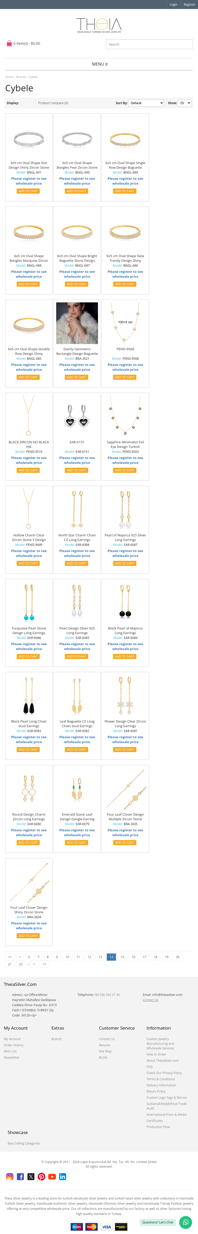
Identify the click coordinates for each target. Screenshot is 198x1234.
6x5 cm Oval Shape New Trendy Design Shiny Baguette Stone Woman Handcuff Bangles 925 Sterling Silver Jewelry (125, 258)
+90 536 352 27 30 (107, 995)
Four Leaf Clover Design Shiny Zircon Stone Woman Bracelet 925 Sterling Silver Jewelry (28, 910)
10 (67, 957)
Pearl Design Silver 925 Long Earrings (77, 630)
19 (167, 957)
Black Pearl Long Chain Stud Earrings (28, 723)
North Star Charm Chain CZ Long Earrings (77, 537)
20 (177, 957)
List (23, 103)
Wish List (10, 1051)
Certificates (154, 1121)
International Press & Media (166, 1114)
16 (133, 957)
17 (144, 957)
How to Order (156, 1054)
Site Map (105, 1051)
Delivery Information (161, 1085)
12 (89, 957)
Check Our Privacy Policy (164, 1073)
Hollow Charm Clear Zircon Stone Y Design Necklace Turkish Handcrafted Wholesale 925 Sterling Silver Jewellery (29, 538)
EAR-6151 (77, 442)
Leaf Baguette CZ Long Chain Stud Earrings (77, 723)
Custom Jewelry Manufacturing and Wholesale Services (160, 1043)
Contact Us (151, 1000)
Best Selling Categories (24, 1143)
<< (10, 957)
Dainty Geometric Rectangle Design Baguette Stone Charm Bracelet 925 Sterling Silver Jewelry (77, 351)
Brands (21, 77)
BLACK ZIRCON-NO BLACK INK (29, 444)
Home (9, 77)
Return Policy (155, 1091)
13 (100, 957)
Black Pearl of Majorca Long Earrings (125, 630)
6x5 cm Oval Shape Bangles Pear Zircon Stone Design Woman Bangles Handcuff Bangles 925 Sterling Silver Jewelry (77, 165)
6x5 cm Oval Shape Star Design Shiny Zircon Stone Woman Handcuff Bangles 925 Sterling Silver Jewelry (29, 165)
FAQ (149, 1067)
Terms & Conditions (160, 1079)
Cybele (33, 77)
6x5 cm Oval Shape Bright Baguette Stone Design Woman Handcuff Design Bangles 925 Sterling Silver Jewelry (77, 258)
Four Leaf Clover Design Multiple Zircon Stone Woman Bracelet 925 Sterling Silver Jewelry (125, 817)
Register (189, 4)
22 (21, 964)
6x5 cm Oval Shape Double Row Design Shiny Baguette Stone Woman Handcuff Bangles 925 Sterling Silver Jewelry (29, 351)
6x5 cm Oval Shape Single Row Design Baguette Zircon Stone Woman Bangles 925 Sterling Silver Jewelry (125, 165)
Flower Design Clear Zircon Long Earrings (125, 723)
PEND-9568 (125, 349)
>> (44, 964)
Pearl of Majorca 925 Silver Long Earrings (125, 537)
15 (122, 957)
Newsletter (12, 1057)
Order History (13, 1045)
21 (10, 964)
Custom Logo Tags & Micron (166, 1097)
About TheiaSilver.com (162, 1060)
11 (78, 957)
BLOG (103, 1057)
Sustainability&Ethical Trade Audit (166, 1106)
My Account (12, 1039)
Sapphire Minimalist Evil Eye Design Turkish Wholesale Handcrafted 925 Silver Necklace (125, 444)
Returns (104, 1045)
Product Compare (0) (53, 103)
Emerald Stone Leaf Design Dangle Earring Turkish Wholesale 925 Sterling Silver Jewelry (77, 817)
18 (156, 957)
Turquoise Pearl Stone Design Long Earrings (29, 630)
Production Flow (158, 1127)
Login (173, 4)
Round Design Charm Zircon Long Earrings (28, 816)
